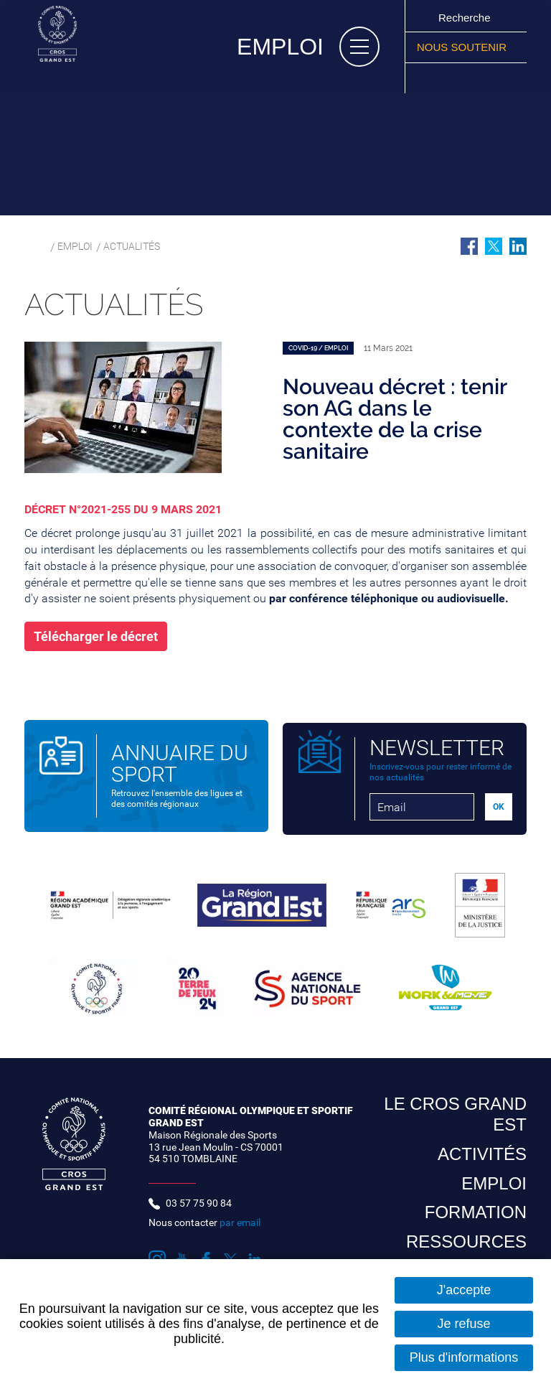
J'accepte (464, 1290)
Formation (476, 1218)
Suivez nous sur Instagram (424, 78)
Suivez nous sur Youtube (441, 78)
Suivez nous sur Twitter (475, 78)
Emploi (77, 247)
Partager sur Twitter (493, 246)
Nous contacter (204, 1229)
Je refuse (463, 1323)
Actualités (140, 247)
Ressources (466, 1248)
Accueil (32, 247)
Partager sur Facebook (469, 246)
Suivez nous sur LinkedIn (492, 78)
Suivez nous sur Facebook (458, 78)
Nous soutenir (462, 47)
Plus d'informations (464, 1357)
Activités (482, 1160)
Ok (422, 17)
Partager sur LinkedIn (518, 246)
